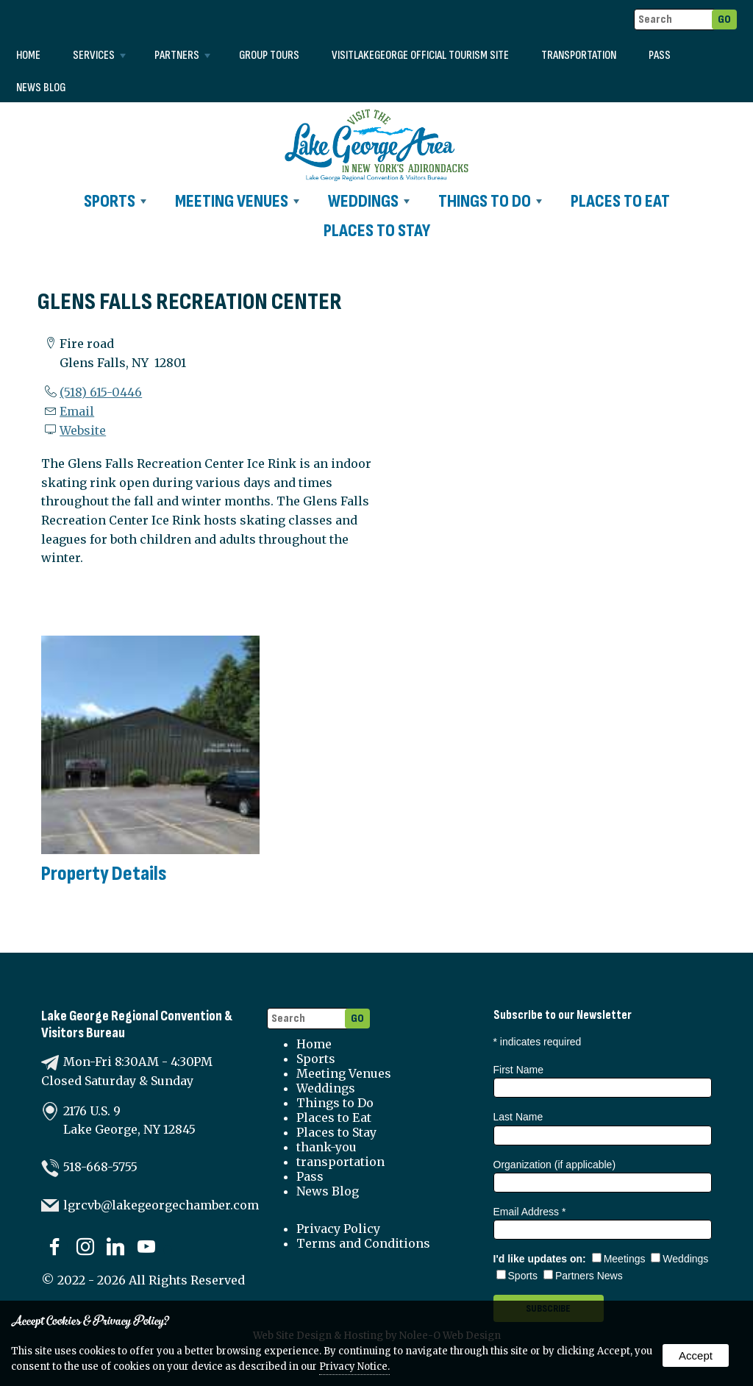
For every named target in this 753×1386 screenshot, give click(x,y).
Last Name (518, 1117)
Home (28, 56)
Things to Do (490, 201)
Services (99, 56)
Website (83, 430)
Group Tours (269, 56)
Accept (696, 1355)
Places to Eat (620, 201)
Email (77, 411)
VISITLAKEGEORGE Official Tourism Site (420, 56)
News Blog (40, 88)
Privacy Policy (338, 1228)
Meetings (619, 1259)
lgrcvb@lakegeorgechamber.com (161, 1205)
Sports (115, 201)
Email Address (529, 1212)
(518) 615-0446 (101, 392)
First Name (518, 1070)
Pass (660, 56)
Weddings (369, 201)
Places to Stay (377, 230)
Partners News (583, 1276)
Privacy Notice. (354, 1366)
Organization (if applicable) (554, 1164)
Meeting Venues (237, 201)
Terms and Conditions (363, 1243)
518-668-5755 (100, 1166)
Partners (182, 56)
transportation (578, 56)
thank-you (326, 1147)
